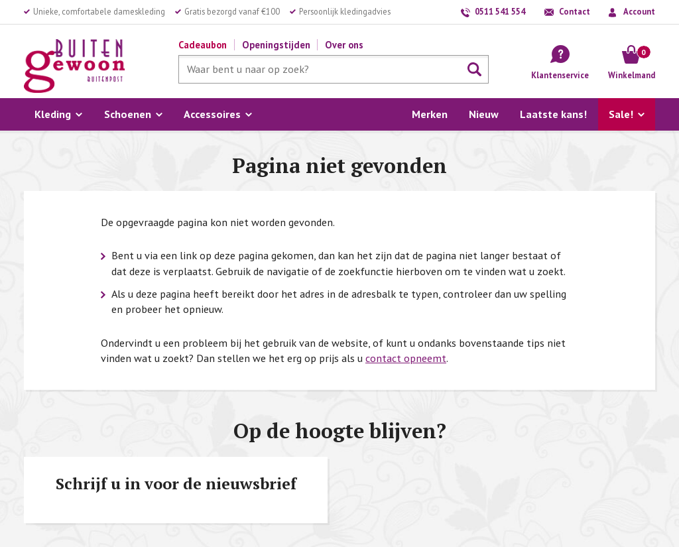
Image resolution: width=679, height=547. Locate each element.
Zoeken (474, 69)
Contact (574, 11)
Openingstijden (276, 44)
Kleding (52, 114)
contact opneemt (405, 358)
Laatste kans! (553, 114)
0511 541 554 (500, 11)
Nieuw (484, 114)
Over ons (344, 44)
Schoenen (127, 114)
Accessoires (212, 114)
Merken (430, 114)
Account (639, 11)
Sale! (621, 114)
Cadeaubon (202, 44)
